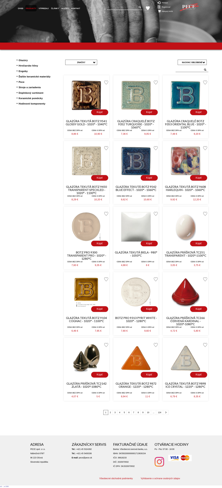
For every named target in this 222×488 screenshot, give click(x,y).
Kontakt (75, 8)
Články (55, 8)
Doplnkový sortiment (31, 93)
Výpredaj (44, 8)
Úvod (20, 8)
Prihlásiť (164, 2)
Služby (65, 8)
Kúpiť (100, 112)
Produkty (31, 8)
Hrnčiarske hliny (28, 65)
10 (148, 412)
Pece (21, 82)
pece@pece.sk (85, 458)
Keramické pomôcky (31, 98)
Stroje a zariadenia (30, 87)
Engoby (23, 71)
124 (159, 412)
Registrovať (165, 7)
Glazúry (23, 60)
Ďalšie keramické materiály (35, 76)
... (153, 412)
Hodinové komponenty (32, 103)
